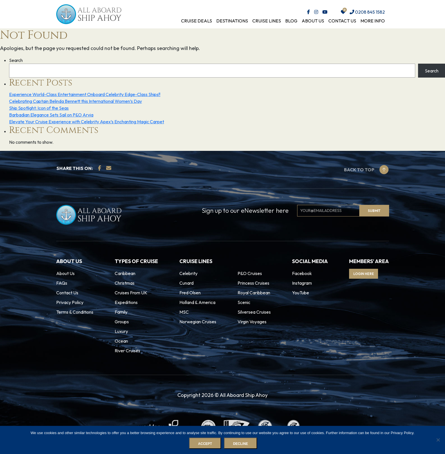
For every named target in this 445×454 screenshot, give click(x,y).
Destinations (232, 21)
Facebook (302, 273)
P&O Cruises (250, 273)
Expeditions (126, 302)
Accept (206, 445)
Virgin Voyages (252, 321)
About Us (313, 21)
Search (16, 60)
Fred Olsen (190, 292)
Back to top (366, 169)
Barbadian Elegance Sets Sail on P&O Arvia (51, 115)
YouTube (300, 292)
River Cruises (127, 350)
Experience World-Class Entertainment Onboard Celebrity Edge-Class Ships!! (84, 94)
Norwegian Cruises (197, 321)
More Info (372, 21)
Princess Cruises (253, 283)
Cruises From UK (131, 292)
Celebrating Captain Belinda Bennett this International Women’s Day (75, 101)
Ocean (121, 341)
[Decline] (438, 440)
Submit (374, 211)
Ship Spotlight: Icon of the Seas (39, 108)
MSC (184, 312)
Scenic (244, 302)
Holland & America (197, 302)
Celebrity (188, 273)
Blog (291, 21)
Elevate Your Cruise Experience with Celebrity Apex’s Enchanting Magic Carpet (86, 121)
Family (121, 312)
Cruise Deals (196, 21)
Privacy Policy (69, 302)
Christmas (125, 283)
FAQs (61, 283)
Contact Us (342, 21)
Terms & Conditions (74, 312)
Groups (122, 321)
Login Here (368, 274)
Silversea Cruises (254, 312)
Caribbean (125, 273)
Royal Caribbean (254, 292)
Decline (241, 445)
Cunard (186, 283)
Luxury (121, 331)
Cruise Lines (266, 21)
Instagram (302, 283)
